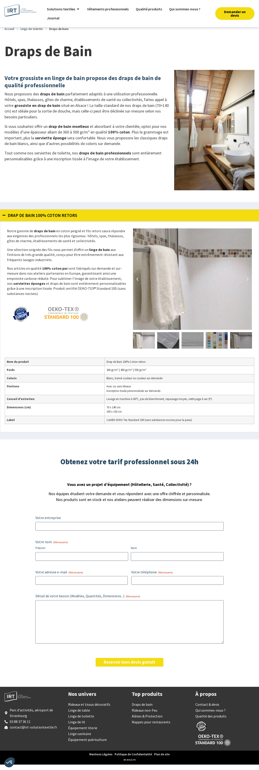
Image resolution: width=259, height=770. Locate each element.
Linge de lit (76, 727)
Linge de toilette (32, 34)
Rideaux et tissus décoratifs (89, 710)
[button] (137, 284)
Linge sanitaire (79, 739)
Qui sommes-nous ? (210, 715)
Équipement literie (82, 733)
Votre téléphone (152, 577)
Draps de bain (142, 710)
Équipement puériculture (87, 745)
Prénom (40, 553)
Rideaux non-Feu (144, 715)
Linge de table (79, 715)
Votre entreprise (48, 523)
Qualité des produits (211, 721)
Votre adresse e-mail (59, 577)
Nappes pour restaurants (151, 727)
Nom (134, 553)
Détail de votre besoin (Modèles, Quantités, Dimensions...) (87, 601)
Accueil (9, 34)
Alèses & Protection (147, 721)
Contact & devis (207, 710)
